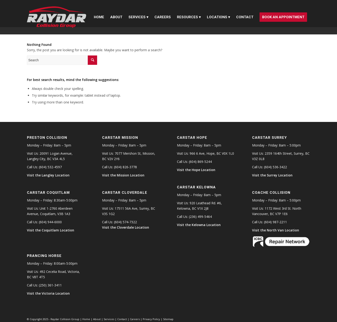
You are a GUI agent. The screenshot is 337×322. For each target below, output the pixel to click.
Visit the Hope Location (196, 170)
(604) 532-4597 (50, 167)
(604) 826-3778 (125, 167)
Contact (122, 319)
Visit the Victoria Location (48, 293)
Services (109, 319)
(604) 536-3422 (275, 167)
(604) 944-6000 (50, 222)
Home (86, 319)
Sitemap (168, 319)
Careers (135, 319)
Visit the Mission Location (123, 175)
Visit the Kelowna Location (199, 225)
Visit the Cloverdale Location (125, 227)
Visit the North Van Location (275, 230)
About (97, 319)
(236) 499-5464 (200, 216)
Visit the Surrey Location (272, 175)
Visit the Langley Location (48, 175)
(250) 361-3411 (50, 285)
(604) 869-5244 (200, 161)
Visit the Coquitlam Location (50, 230)
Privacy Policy (151, 319)
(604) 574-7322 (125, 222)
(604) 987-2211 (275, 222)
